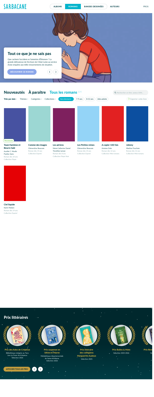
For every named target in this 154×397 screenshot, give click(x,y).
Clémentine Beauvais (36, 148)
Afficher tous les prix (17, 369)
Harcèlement (65, 99)
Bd (93, 6)
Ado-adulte (102, 99)
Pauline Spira (9, 154)
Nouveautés (14, 92)
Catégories (35, 99)
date (11, 98)
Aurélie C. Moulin (10, 151)
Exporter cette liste (137, 99)
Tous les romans (66, 92)
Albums (58, 6)
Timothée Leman (59, 151)
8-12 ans (89, 99)
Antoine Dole (107, 149)
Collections (49, 99)
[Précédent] (49, 71)
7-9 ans (79, 99)
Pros (146, 6)
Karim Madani (9, 209)
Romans (72, 6)
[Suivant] (55, 71)
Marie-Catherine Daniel (62, 148)
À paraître (37, 92)
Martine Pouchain (133, 149)
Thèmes (23, 99)
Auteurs (114, 6)
